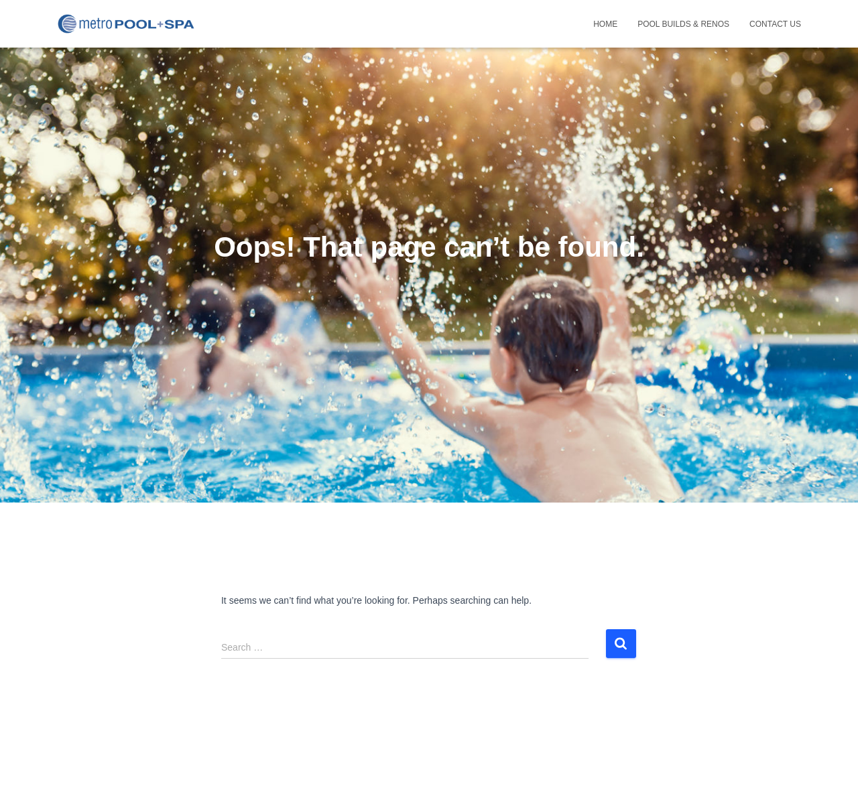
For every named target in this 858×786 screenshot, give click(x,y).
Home (605, 24)
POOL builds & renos (683, 24)
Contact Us (775, 24)
